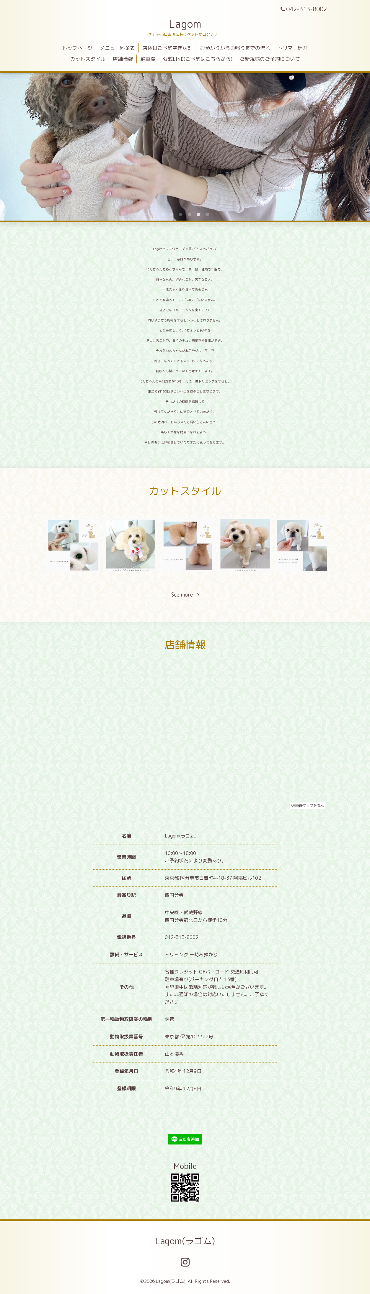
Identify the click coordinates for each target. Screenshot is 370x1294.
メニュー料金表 (117, 48)
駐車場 (147, 58)
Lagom (185, 23)
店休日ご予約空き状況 (167, 48)
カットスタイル (87, 58)
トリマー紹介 (293, 48)
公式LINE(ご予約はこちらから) (197, 58)
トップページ (77, 48)
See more (185, 594)
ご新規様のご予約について (270, 58)
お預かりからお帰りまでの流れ (235, 48)
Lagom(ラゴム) (185, 1241)
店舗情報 (123, 58)
